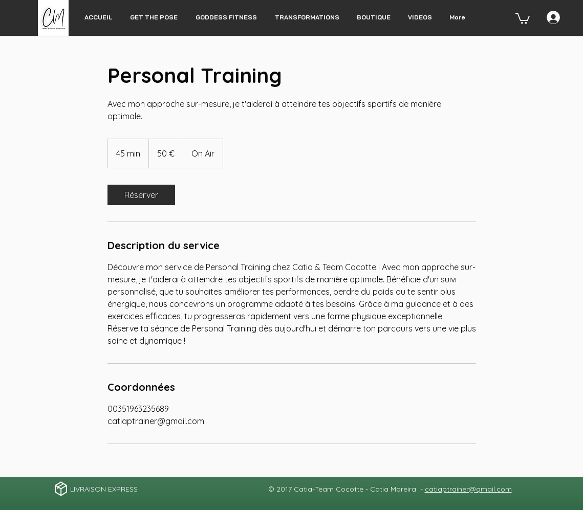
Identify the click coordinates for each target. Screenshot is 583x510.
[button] (522, 18)
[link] (141, 195)
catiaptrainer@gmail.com (468, 489)
